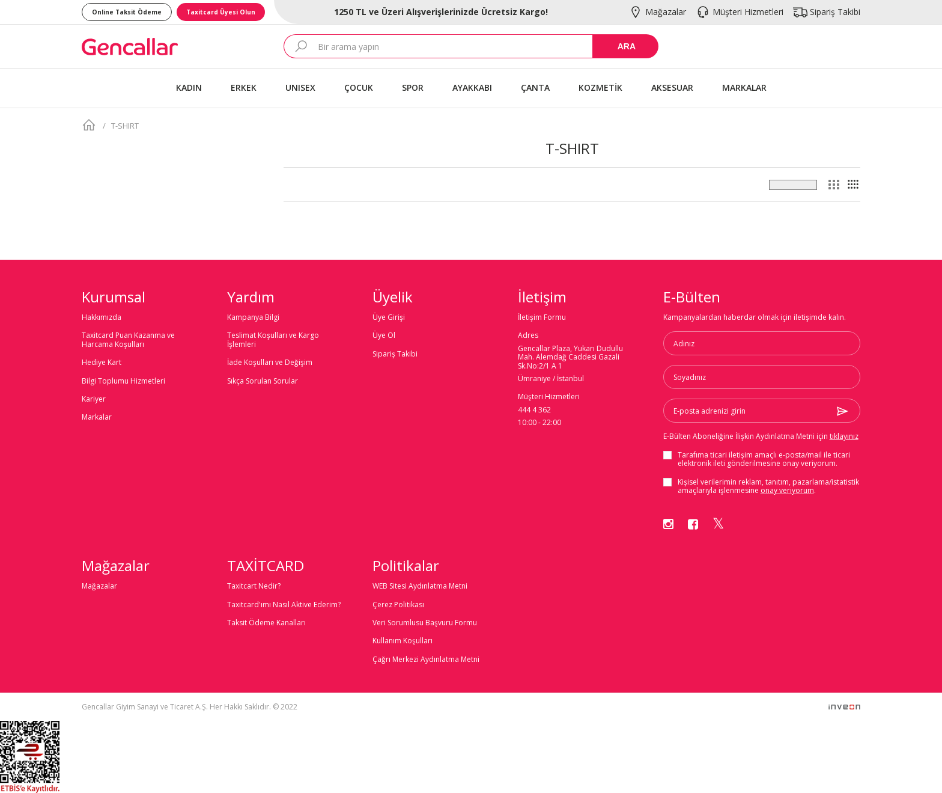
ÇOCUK (358, 87)
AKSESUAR (672, 87)
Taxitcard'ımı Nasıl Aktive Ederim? (284, 605)
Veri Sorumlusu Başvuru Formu (424, 623)
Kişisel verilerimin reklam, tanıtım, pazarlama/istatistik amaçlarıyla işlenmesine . (768, 486)
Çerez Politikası (398, 605)
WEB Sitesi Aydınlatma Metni (419, 586)
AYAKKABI (472, 87)
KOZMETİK (600, 87)
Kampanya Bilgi (253, 317)
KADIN (189, 87)
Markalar (97, 417)
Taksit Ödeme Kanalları (266, 623)
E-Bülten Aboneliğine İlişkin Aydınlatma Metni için (760, 436)
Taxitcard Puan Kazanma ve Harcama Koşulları (128, 340)
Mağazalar (99, 586)
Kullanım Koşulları (402, 641)
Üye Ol (383, 335)
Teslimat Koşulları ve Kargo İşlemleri (273, 340)
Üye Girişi (388, 317)
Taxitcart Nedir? (254, 586)
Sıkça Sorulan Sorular (262, 381)
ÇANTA (535, 87)
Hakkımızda (101, 317)
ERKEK (244, 87)
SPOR (413, 87)
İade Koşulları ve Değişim (269, 362)
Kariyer (94, 399)
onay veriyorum (787, 490)
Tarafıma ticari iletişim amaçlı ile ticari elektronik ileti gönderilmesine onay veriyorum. (764, 459)
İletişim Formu (542, 317)
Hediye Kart (101, 362)
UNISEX (300, 87)
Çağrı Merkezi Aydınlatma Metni (425, 659)
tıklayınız (844, 436)
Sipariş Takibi (395, 354)
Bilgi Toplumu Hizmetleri (123, 381)
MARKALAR (744, 87)
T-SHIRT (124, 125)
